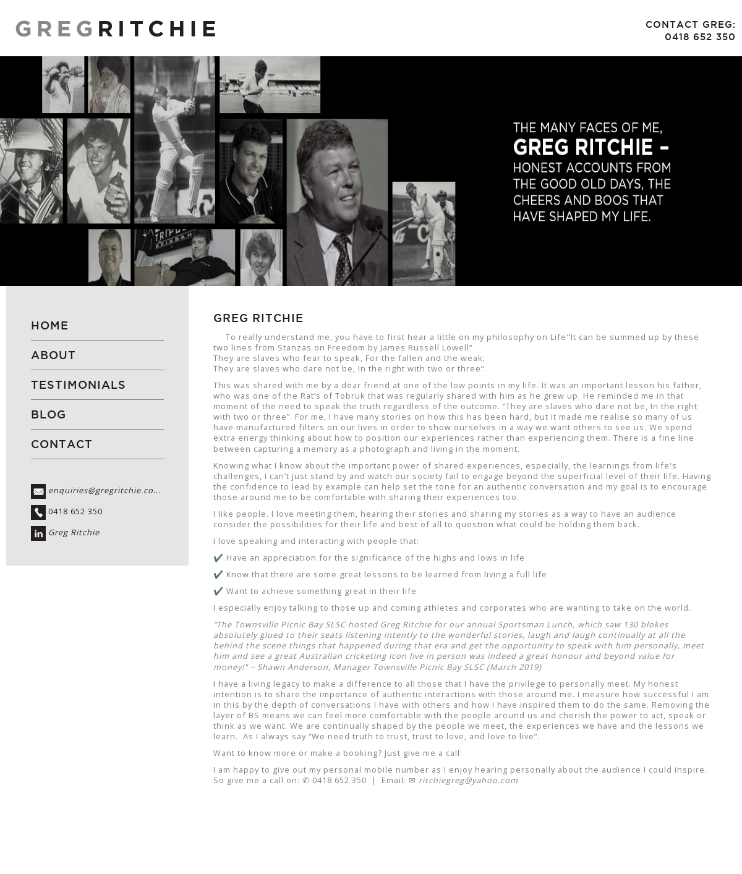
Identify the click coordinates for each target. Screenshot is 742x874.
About (53, 355)
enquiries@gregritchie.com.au (111, 490)
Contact (62, 444)
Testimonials (78, 385)
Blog (48, 414)
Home (50, 325)
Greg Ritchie (74, 532)
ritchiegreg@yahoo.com (468, 780)
